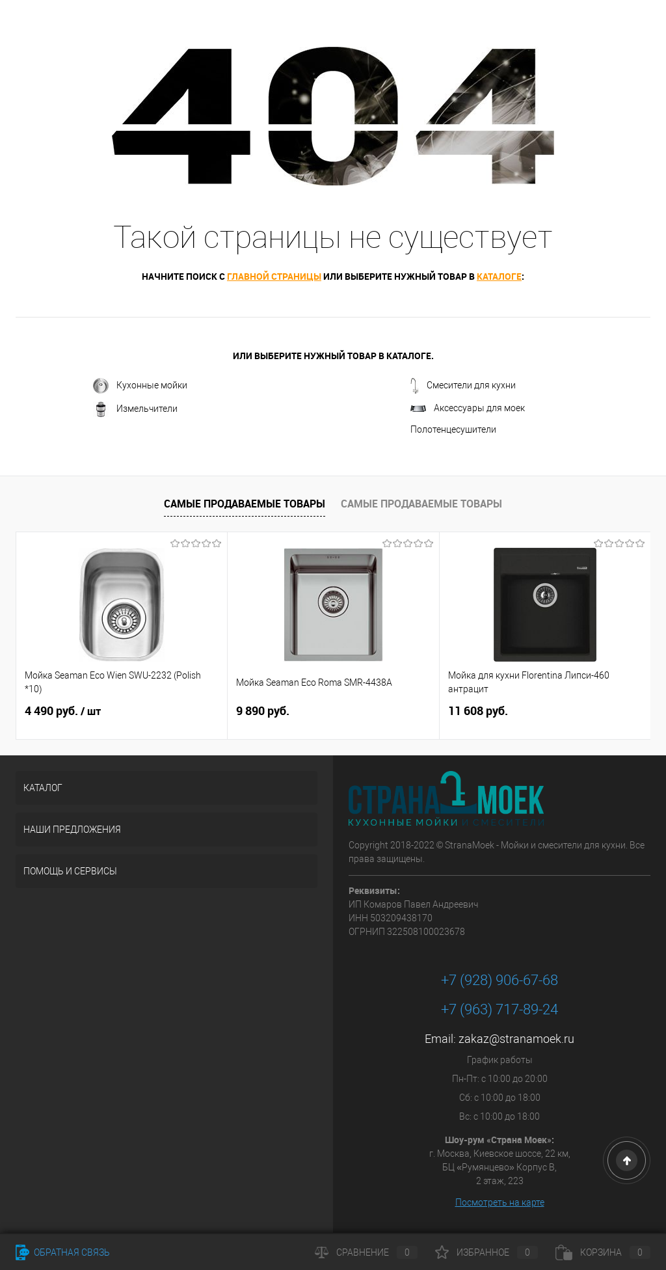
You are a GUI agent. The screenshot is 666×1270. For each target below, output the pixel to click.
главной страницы (274, 276)
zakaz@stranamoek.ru (516, 1039)
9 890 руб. (262, 711)
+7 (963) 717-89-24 (499, 1009)
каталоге (499, 276)
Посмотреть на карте (499, 1202)
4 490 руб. (63, 711)
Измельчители (135, 409)
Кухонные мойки (140, 386)
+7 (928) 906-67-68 (499, 980)
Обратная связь (63, 1252)
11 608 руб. (478, 711)
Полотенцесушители (453, 429)
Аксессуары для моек (467, 408)
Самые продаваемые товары (244, 503)
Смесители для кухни (463, 386)
